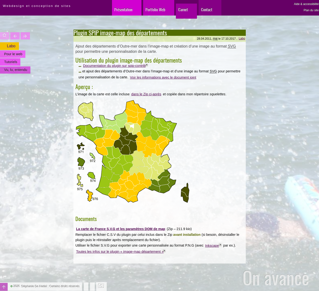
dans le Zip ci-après (146, 94)
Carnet (183, 9)
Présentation (123, 9)
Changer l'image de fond (101, 286)
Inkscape (212, 246)
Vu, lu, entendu (15, 70)
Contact (206, 9)
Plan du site (311, 10)
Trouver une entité (15, 35)
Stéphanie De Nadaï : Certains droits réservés (50, 286)
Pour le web (13, 54)
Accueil (4, 35)
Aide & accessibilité (306, 4)
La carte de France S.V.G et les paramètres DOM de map (120, 229)
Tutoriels (10, 62)
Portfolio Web (155, 9)
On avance (275, 277)
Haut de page (4, 287)
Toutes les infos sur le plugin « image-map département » (120, 251)
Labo (242, 38)
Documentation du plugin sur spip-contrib (114, 66)
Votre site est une (25, 35)
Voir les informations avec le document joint (163, 77)
